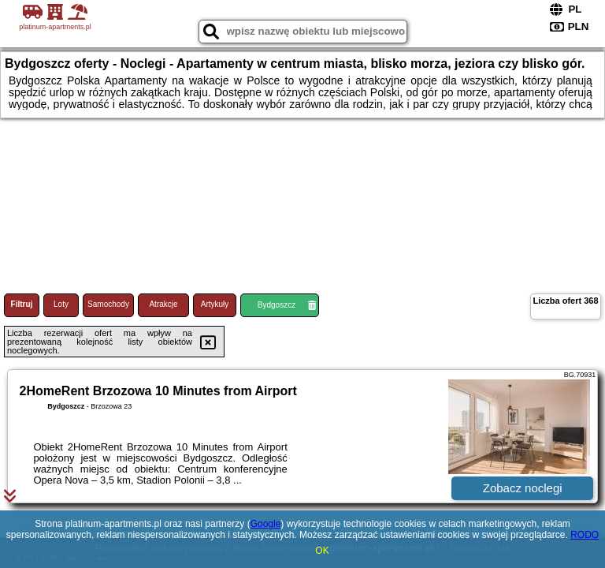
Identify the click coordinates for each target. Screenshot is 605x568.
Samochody (108, 304)
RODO (584, 534)
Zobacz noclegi (522, 488)
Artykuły (215, 304)
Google (266, 523)
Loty (61, 304)
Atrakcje (163, 304)
